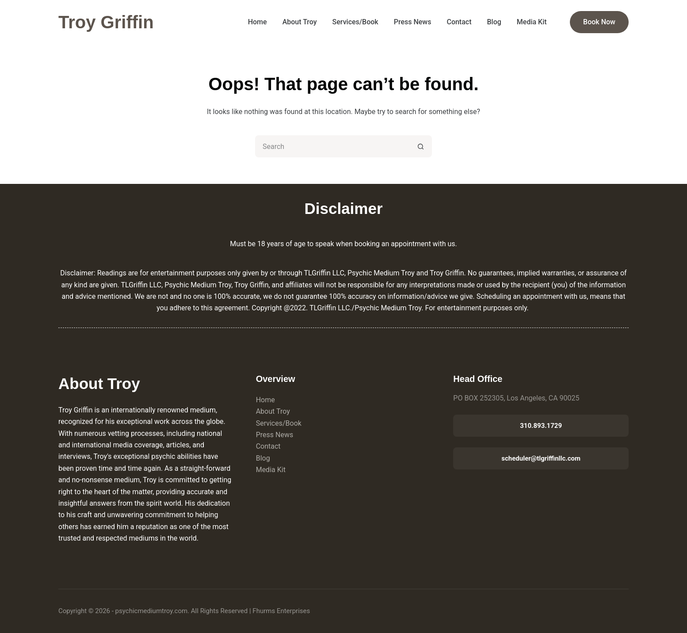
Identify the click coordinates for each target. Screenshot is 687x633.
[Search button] (421, 146)
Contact (459, 22)
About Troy (299, 22)
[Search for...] (332, 146)
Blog (494, 22)
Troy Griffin (106, 22)
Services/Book (355, 22)
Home (257, 22)
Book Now (599, 22)
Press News (412, 22)
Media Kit (532, 22)
